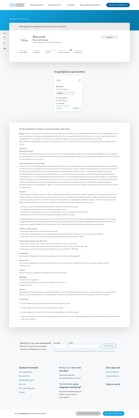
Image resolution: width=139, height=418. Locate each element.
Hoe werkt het (24, 376)
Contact (22, 392)
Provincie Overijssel (40, 40)
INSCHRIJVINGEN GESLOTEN (88, 413)
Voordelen (71, 5)
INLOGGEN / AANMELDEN (118, 5)
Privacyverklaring (112, 372)
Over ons (22, 384)
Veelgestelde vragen (26, 380)
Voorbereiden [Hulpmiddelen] (66, 384)
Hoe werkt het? (55, 5)
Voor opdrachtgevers (27, 388)
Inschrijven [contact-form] (109, 346)
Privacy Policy (92, 351)
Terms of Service (105, 351)
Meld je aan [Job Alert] (65, 367)
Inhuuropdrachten (36, 5)
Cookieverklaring (112, 376)
